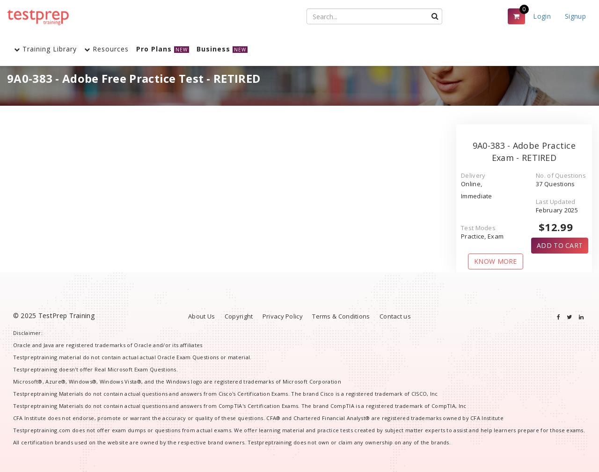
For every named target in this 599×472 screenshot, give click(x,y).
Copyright (239, 316)
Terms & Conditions (341, 316)
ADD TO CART (560, 245)
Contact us (395, 316)
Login (542, 16)
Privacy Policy (283, 316)
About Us (201, 316)
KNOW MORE (495, 261)
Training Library (45, 48)
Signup (575, 16)
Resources (106, 48)
